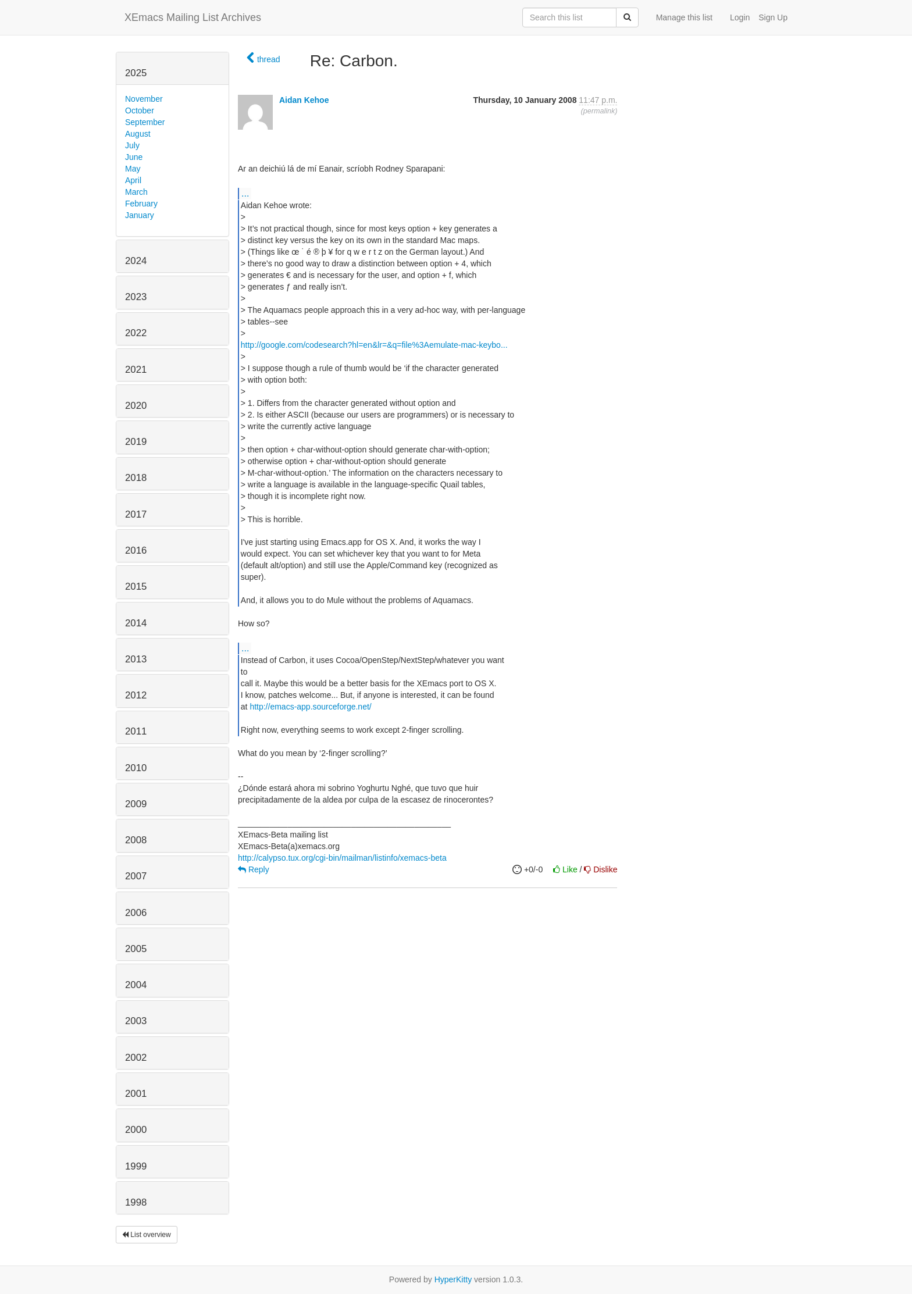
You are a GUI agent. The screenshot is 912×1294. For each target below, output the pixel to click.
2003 (136, 1020)
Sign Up (773, 17)
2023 (136, 296)
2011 (136, 731)
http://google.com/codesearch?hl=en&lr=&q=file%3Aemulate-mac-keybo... (374, 345)
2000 (136, 1129)
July (132, 145)
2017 (136, 514)
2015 (136, 586)
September (145, 122)
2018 (136, 477)
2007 (136, 876)
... (245, 193)
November (144, 99)
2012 (136, 695)
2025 (136, 73)
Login (740, 17)
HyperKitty (453, 1279)
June (133, 157)
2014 (136, 623)
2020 (136, 405)
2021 (136, 369)
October (139, 110)
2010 (136, 767)
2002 (136, 1057)
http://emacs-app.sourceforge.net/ (310, 706)
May (132, 168)
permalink (599, 111)
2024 (136, 260)
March (136, 192)
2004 (136, 984)
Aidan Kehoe (304, 100)
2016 (136, 550)
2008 (136, 840)
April (133, 180)
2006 (136, 912)
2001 (136, 1093)
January (139, 215)
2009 (136, 804)
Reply (253, 869)
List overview (146, 1235)
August (138, 133)
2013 (136, 659)
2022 (136, 332)
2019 (136, 441)
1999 (136, 1166)
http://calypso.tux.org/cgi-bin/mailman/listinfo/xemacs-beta (342, 857)
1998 (136, 1202)
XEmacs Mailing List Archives (192, 17)
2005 (136, 948)
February (141, 203)
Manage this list (684, 17)
